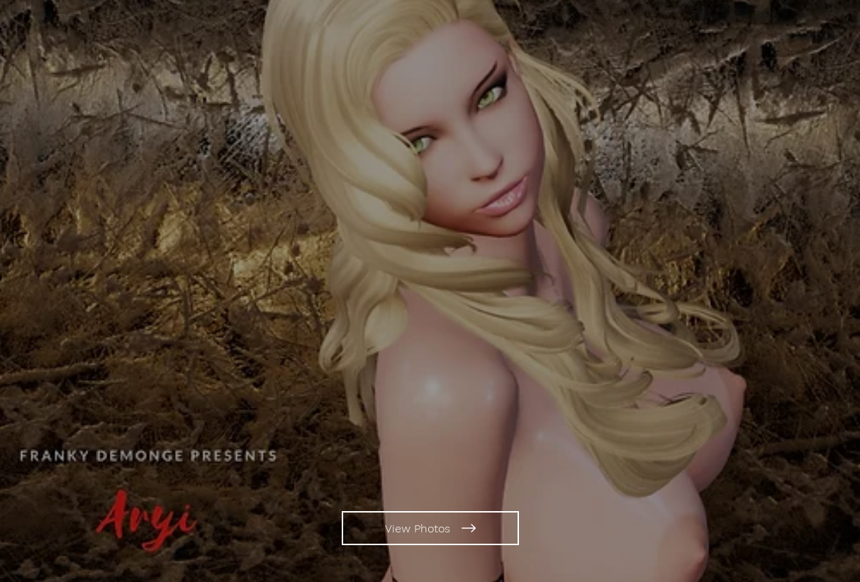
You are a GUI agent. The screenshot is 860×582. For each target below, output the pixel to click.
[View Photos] (430, 528)
